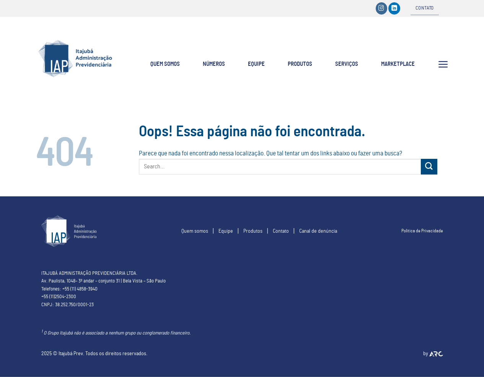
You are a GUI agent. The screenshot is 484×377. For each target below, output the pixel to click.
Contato (281, 231)
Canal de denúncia (318, 231)
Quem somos (194, 231)
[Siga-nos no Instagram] (382, 8)
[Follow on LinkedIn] (394, 8)
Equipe (225, 231)
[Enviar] (429, 167)
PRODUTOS (300, 64)
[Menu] (443, 64)
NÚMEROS (214, 64)
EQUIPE (256, 64)
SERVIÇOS (346, 64)
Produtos (252, 231)
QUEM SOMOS (165, 64)
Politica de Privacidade (422, 230)
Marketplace (398, 64)
